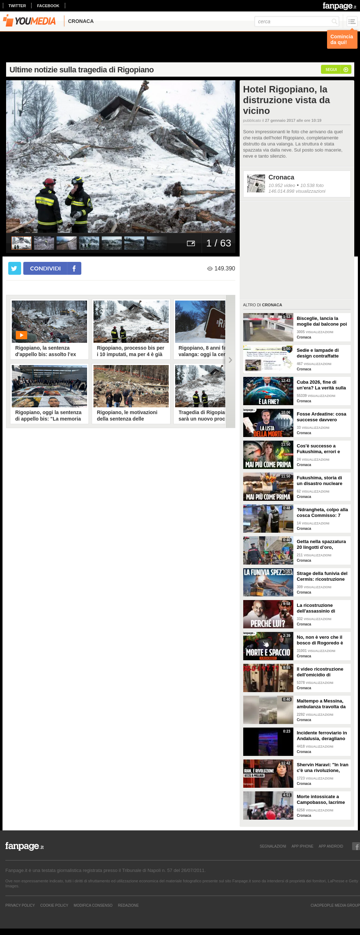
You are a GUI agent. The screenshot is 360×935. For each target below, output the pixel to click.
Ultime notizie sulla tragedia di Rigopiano (82, 69)
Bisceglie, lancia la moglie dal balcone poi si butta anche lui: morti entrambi (322, 321)
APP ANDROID (331, 846)
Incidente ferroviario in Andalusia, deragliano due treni (322, 736)
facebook (48, 6)
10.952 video (282, 185)
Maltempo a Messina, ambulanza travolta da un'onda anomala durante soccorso (321, 704)
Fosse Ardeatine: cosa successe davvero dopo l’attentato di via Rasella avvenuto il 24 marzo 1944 (321, 417)
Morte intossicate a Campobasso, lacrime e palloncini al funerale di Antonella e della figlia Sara (322, 799)
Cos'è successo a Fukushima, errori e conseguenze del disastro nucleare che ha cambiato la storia (321, 449)
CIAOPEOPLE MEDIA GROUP (335, 905)
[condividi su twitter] (14, 268)
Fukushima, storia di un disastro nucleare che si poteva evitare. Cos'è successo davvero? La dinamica (321, 480)
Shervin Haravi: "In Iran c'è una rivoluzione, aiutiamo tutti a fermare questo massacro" (323, 767)
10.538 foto (311, 185)
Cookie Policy (54, 905)
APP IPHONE (302, 846)
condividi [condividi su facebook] (45, 268)
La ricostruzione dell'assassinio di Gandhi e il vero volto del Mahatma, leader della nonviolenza (320, 608)
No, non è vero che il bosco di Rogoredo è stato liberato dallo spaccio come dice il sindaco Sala (320, 640)
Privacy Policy (20, 905)
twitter (17, 6)
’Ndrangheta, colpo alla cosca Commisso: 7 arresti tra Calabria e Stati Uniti (322, 512)
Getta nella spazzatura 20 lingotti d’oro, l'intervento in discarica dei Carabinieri (323, 544)
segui (331, 69)
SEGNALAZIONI (273, 846)
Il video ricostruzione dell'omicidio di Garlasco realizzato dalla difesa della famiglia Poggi (320, 672)
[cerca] (296, 21)
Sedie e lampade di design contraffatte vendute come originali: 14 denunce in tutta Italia (320, 353)
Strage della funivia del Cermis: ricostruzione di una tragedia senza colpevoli (322, 576)
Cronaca (281, 177)
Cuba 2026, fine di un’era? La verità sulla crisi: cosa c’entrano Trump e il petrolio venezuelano (321, 385)
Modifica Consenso (93, 905)
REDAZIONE (128, 905)
